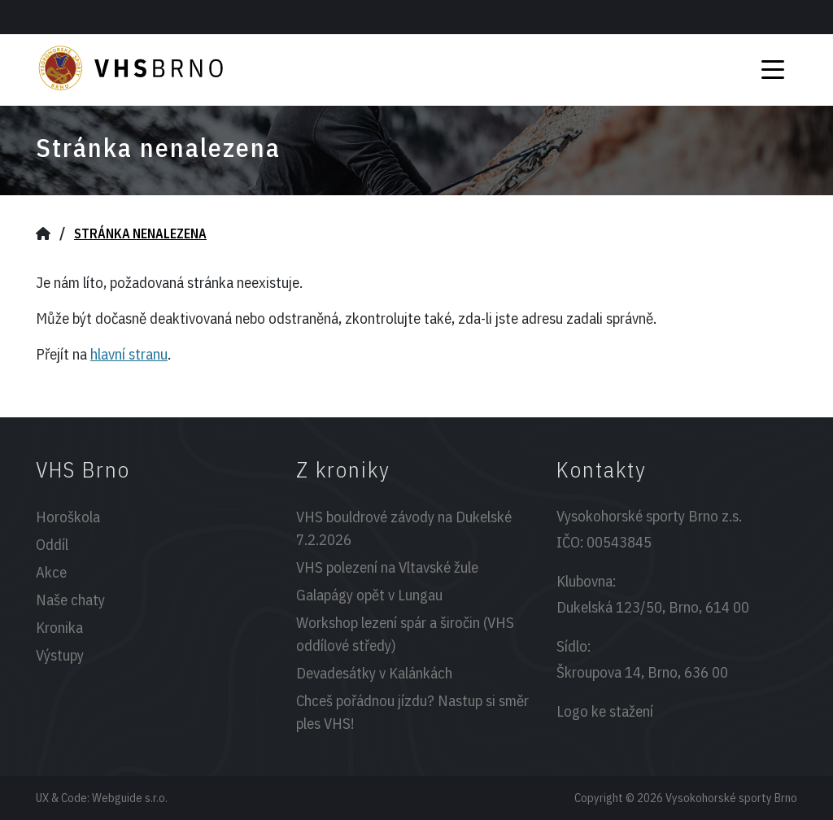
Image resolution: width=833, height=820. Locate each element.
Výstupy (60, 655)
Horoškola (68, 516)
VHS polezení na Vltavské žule (387, 567)
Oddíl (52, 544)
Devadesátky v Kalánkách (374, 673)
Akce (51, 572)
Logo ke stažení (604, 711)
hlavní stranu (129, 354)
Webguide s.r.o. (130, 797)
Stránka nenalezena (140, 233)
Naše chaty (70, 599)
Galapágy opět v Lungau (369, 594)
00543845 (619, 542)
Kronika (59, 627)
